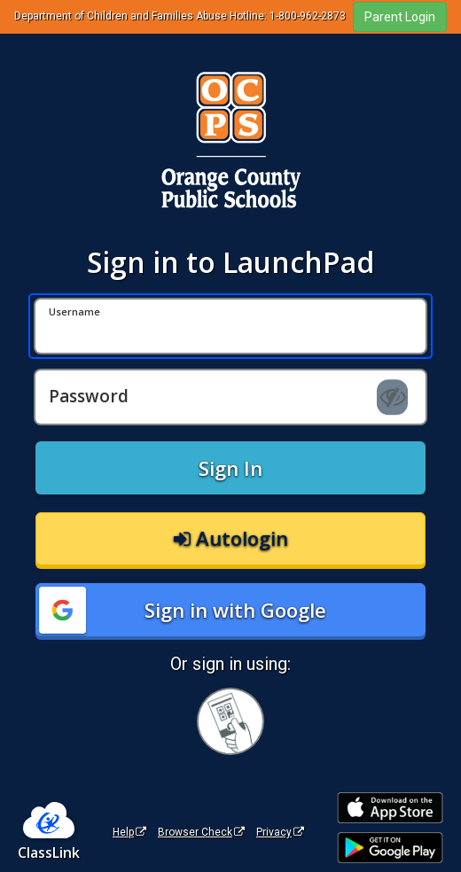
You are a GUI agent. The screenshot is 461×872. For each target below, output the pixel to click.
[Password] (230, 397)
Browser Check (201, 832)
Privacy (280, 832)
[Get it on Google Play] (390, 848)
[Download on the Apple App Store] (390, 808)
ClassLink (49, 852)
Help (129, 832)
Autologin (231, 538)
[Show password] (392, 397)
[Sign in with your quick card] (230, 721)
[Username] (230, 326)
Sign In (230, 468)
